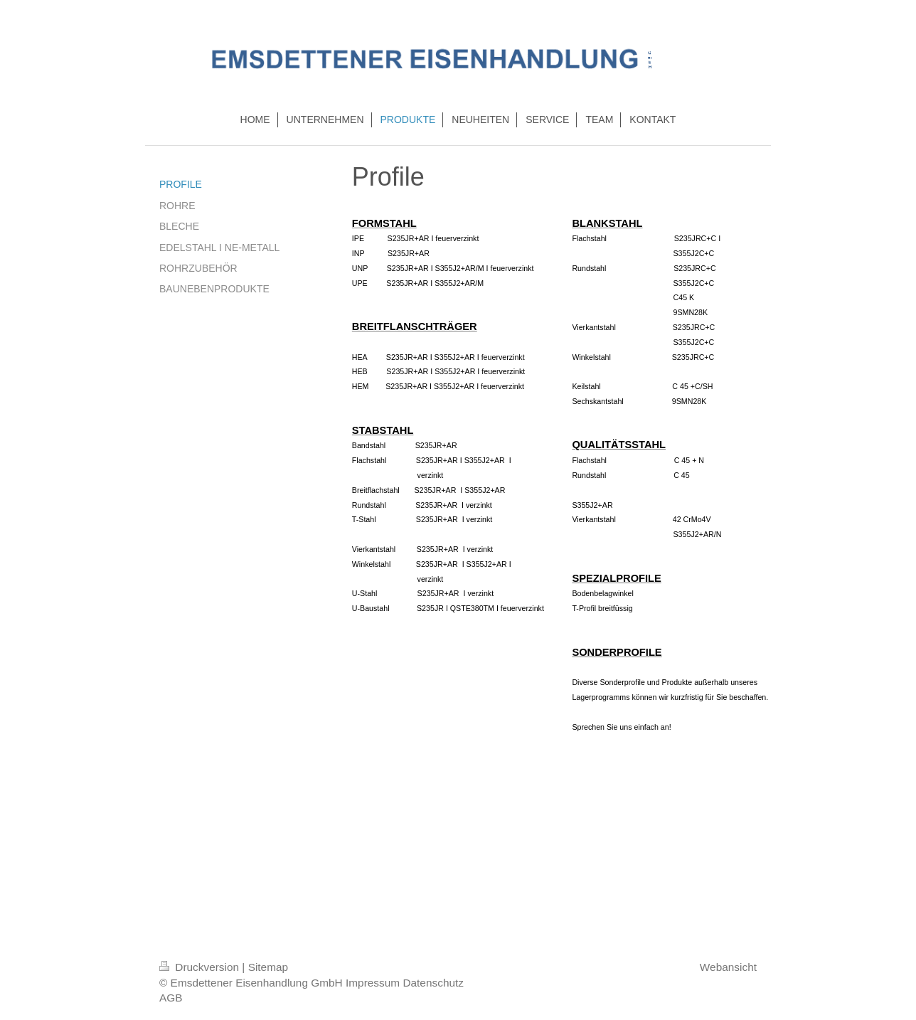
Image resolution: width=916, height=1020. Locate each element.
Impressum (373, 983)
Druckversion (200, 967)
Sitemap (268, 967)
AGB (171, 998)
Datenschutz (433, 983)
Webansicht (728, 967)
